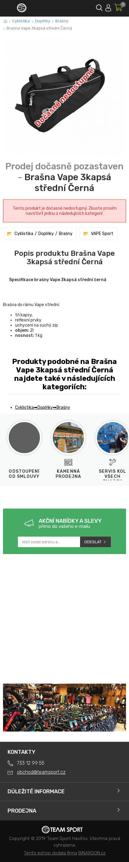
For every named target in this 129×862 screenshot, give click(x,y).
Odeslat (93, 542)
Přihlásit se (108, 7)
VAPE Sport (102, 233)
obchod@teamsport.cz (41, 772)
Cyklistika (21, 21)
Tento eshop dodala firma (50, 853)
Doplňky (42, 21)
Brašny (61, 21)
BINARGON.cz (91, 853)
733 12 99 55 (30, 763)
